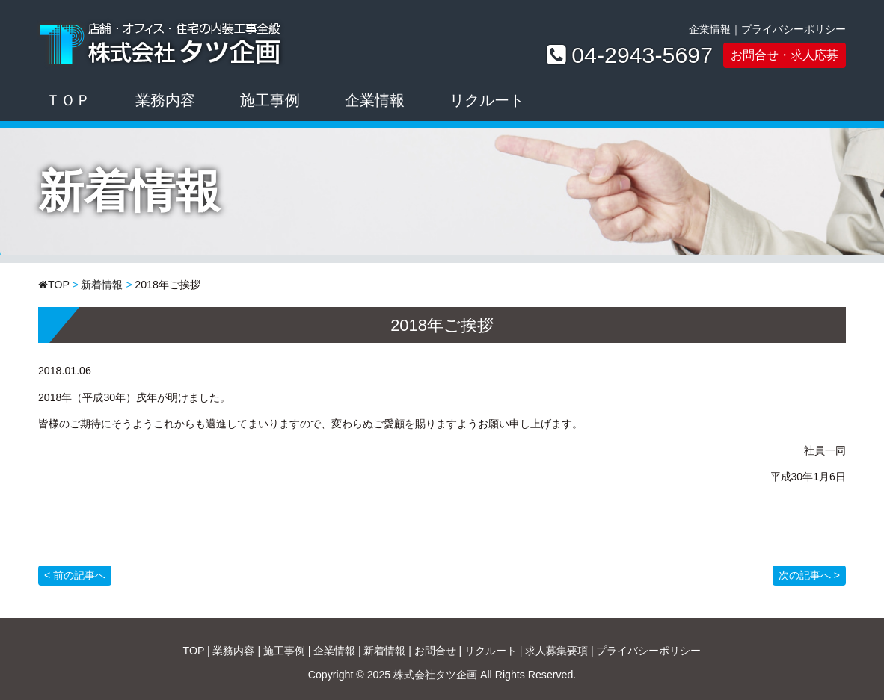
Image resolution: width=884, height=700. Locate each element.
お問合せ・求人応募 (784, 54)
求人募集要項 (556, 651)
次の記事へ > (809, 575)
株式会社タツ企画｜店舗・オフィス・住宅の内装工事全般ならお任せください (162, 41)
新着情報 (102, 285)
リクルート (486, 100)
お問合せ (435, 651)
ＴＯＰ (68, 100)
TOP (59, 285)
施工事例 (270, 100)
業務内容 (165, 100)
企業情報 (710, 29)
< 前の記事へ (74, 575)
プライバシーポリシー (793, 29)
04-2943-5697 (642, 55)
